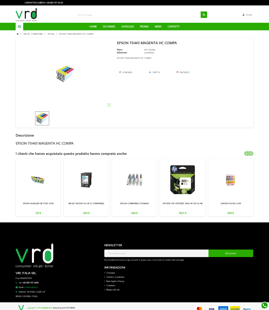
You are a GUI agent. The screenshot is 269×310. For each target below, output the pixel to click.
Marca (119, 49)
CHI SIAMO (109, 26)
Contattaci (110, 285)
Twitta (154, 72)
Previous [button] (246, 153)
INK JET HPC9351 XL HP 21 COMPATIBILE (86, 203)
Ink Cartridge (149, 49)
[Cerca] (138, 14)
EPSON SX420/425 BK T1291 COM (38, 203)
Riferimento (122, 52)
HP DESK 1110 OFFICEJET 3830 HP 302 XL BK (183, 203)
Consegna (110, 272)
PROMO (144, 26)
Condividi (125, 72)
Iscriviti (230, 253)
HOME (93, 26)
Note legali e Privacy (115, 281)
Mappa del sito (113, 289)
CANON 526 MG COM (231, 203)
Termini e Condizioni (115, 277)
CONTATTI (173, 26)
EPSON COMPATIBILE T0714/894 (134, 203)
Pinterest (183, 72)
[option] (38, 187)
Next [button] (251, 153)
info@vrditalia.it (31, 287)
